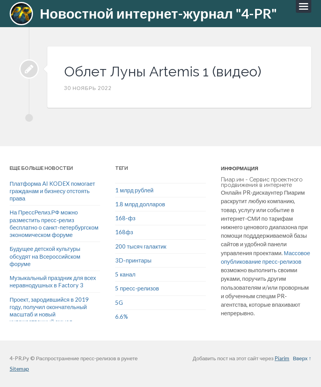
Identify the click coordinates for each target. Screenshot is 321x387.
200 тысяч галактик (140, 246)
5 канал (125, 274)
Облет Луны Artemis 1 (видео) (162, 71)
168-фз (125, 217)
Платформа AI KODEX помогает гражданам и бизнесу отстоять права (52, 191)
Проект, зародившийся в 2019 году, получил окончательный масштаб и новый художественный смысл (49, 310)
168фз (124, 231)
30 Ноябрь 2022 (88, 88)
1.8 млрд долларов (140, 203)
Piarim (281, 358)
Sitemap (19, 369)
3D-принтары (133, 260)
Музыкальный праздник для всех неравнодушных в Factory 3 (53, 281)
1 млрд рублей (134, 190)
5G (119, 302)
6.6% (121, 316)
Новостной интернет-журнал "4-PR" (158, 13)
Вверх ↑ (302, 358)
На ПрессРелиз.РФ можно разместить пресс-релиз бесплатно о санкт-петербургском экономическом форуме (54, 223)
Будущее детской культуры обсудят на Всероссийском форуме (45, 256)
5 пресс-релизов (137, 288)
